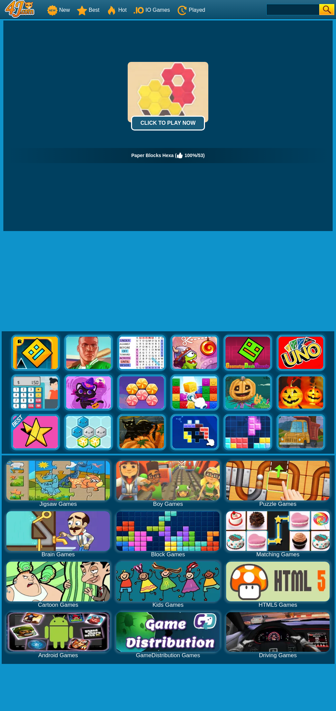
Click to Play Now (168, 123)
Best (88, 10)
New (58, 10)
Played (191, 10)
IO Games (151, 10)
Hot (116, 10)
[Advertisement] (168, 281)
